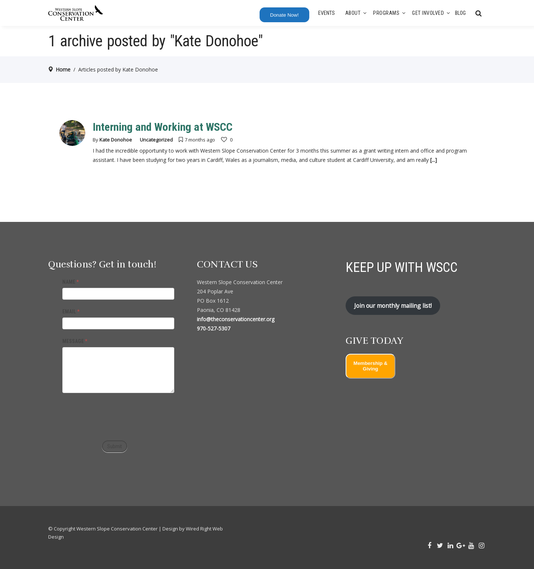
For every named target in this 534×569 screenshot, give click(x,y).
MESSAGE (74, 341)
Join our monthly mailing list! (393, 306)
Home (63, 69)
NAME (70, 282)
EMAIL (70, 312)
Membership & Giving (370, 366)
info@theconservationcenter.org (235, 319)
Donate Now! (284, 15)
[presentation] (118, 414)
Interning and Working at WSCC (163, 126)
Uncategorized (156, 139)
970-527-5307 (213, 328)
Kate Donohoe (115, 139)
